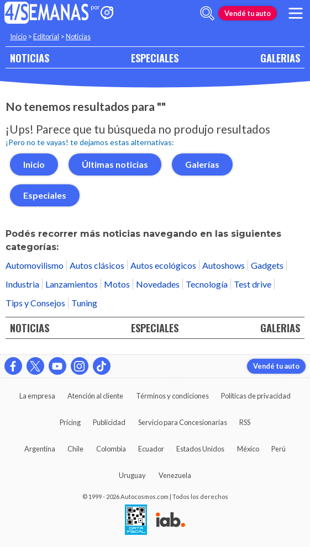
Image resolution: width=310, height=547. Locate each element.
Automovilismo (35, 265)
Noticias (78, 36)
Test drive (252, 284)
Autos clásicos (97, 265)
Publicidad (109, 422)
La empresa (37, 395)
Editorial (46, 36)
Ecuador (151, 448)
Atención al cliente (95, 395)
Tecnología (207, 284)
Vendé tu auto (247, 13)
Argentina (39, 448)
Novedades (158, 284)
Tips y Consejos (35, 303)
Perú (278, 448)
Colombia (111, 448)
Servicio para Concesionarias (182, 422)
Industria (22, 284)
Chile (75, 448)
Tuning (84, 303)
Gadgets (267, 265)
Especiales (44, 195)
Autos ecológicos (163, 265)
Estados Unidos (200, 448)
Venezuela (175, 475)
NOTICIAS (29, 57)
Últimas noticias (115, 164)
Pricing (70, 422)
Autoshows (223, 265)
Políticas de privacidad (256, 395)
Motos (117, 284)
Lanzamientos (71, 284)
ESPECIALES (154, 57)
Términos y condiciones (172, 395)
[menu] (296, 13)
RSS (244, 422)
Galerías (202, 164)
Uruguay (132, 475)
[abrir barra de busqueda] (207, 13)
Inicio (18, 36)
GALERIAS (280, 57)
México (248, 448)
